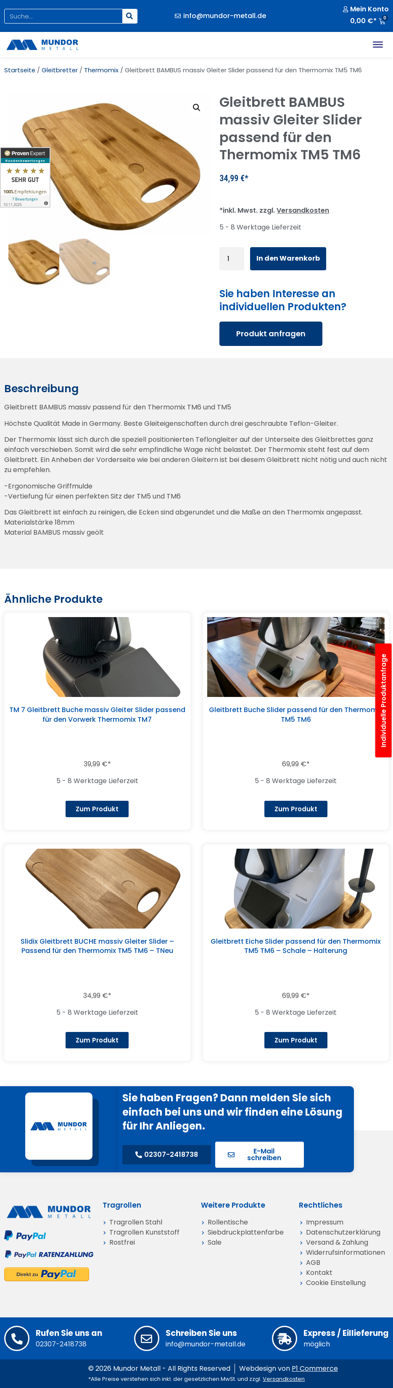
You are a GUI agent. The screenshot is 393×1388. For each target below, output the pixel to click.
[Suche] (129, 16)
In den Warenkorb (288, 258)
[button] (196, 107)
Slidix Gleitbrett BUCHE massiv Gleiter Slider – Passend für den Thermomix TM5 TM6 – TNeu (97, 946)
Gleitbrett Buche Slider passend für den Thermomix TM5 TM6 (295, 714)
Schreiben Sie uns (201, 1333)
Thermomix (101, 70)
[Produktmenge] (231, 258)
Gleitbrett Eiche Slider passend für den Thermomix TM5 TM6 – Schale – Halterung (296, 946)
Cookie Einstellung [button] (336, 1283)
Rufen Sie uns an (69, 1333)
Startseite (19, 70)
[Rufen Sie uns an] (16, 1338)
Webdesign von (288, 1368)
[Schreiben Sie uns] (146, 1338)
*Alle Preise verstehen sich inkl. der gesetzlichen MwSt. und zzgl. (196, 1379)
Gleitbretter (60, 70)
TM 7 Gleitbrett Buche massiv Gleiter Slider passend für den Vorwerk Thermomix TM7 (97, 714)
